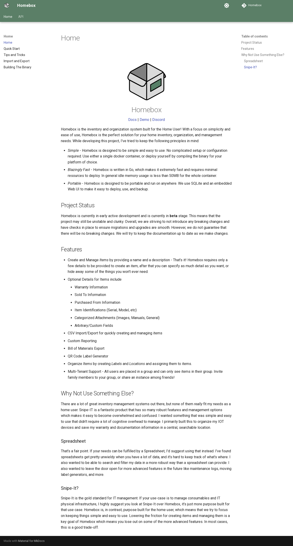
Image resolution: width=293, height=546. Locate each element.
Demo (144, 119)
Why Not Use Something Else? (262, 55)
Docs (132, 119)
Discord (158, 119)
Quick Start (12, 49)
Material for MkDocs (31, 541)
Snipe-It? (250, 67)
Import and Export (17, 61)
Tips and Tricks (14, 55)
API (20, 17)
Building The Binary (17, 67)
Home (8, 17)
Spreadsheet (253, 61)
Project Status (251, 42)
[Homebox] (7, 5)
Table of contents (254, 36)
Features (247, 49)
